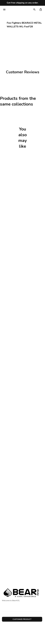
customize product (22, 619)
